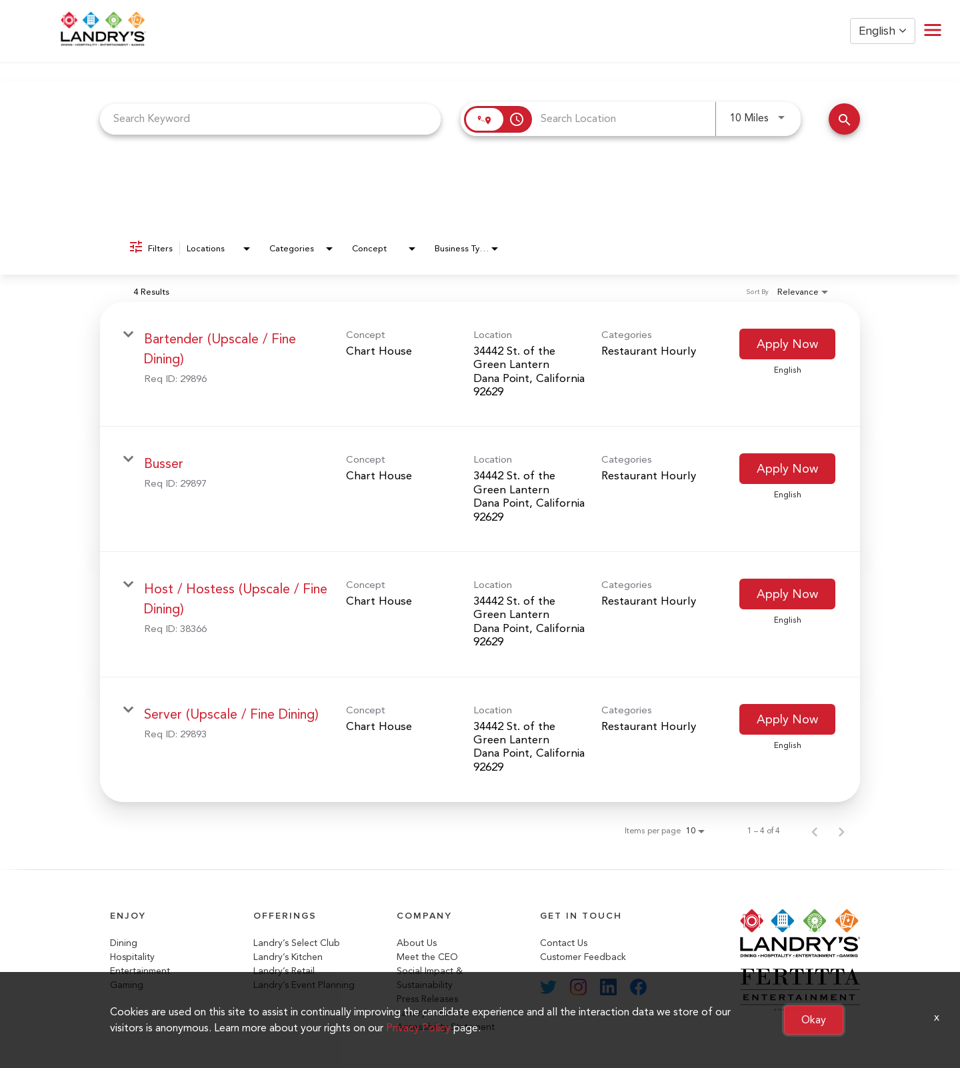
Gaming (126, 985)
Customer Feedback (583, 957)
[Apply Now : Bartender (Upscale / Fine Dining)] (787, 344)
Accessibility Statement (446, 1027)
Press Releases (427, 999)
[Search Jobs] (844, 119)
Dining (123, 943)
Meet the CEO (427, 957)
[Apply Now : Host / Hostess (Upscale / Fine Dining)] (787, 594)
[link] (480, 364)
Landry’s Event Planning (304, 985)
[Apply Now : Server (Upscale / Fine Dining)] (787, 719)
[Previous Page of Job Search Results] (814, 830)
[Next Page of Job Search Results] (841, 830)
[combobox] (270, 119)
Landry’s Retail (284, 971)
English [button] (883, 31)
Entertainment (140, 971)
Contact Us (563, 943)
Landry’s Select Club (296, 943)
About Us (417, 943)
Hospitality (132, 957)
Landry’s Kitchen (288, 957)
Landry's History (431, 1013)
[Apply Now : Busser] (787, 468)
